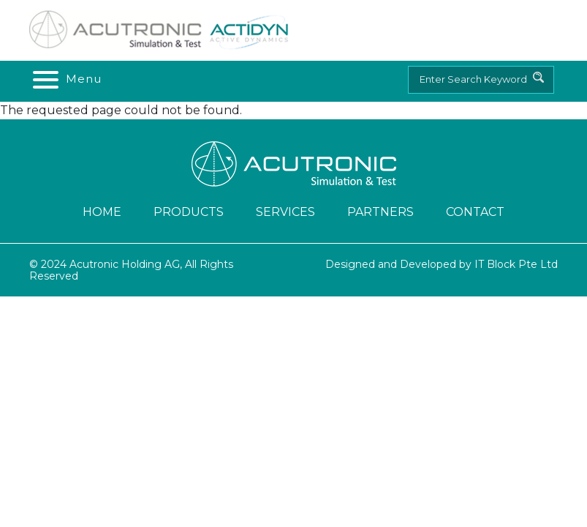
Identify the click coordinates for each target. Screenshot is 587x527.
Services (285, 212)
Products (189, 212)
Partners (380, 212)
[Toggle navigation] (66, 79)
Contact (475, 212)
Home (102, 212)
